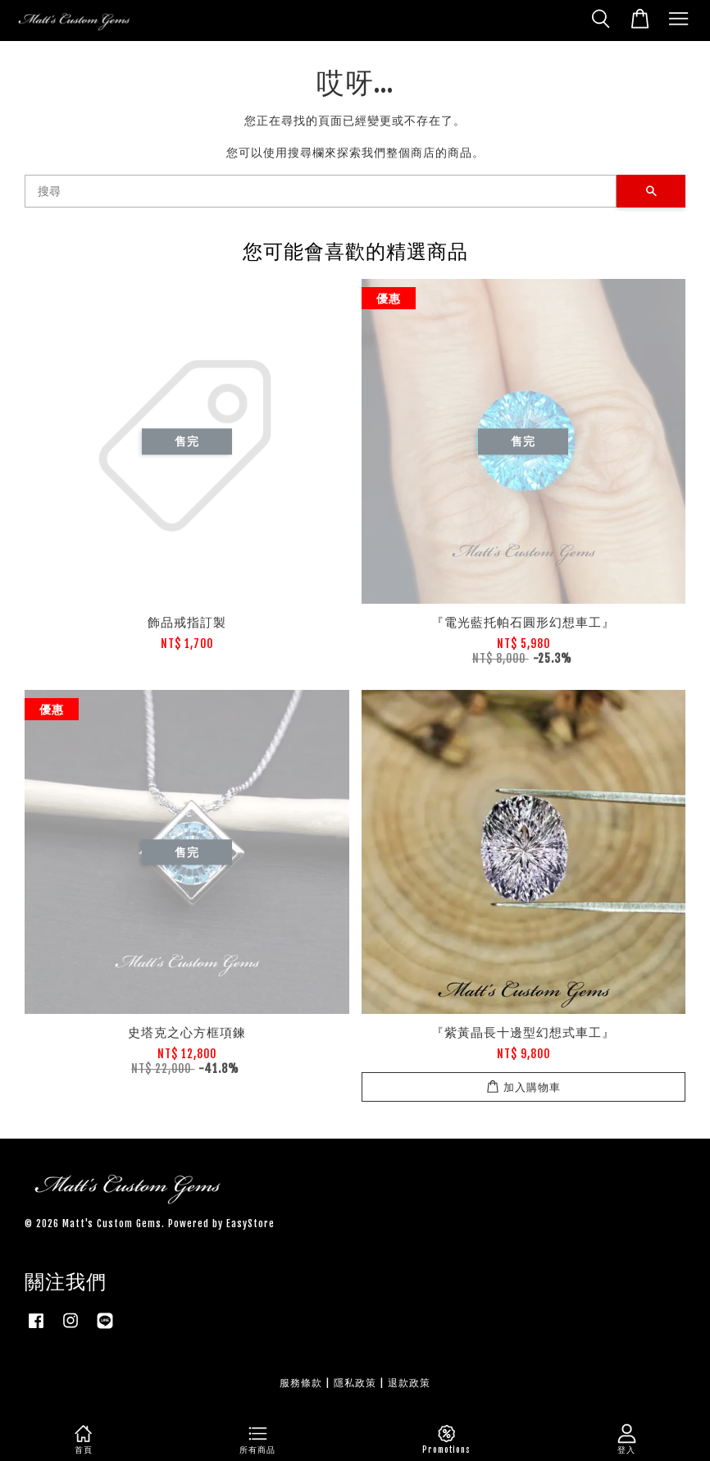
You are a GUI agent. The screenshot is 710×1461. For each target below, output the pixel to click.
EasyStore (250, 1223)
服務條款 (301, 1383)
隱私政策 (355, 1383)
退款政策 (409, 1383)
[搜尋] (321, 191)
